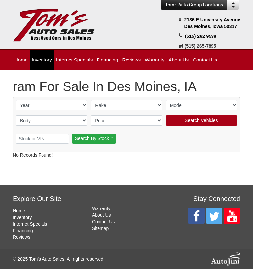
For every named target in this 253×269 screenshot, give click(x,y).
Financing (23, 230)
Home (19, 210)
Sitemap (100, 228)
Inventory (22, 217)
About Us (101, 215)
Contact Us (103, 221)
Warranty (101, 208)
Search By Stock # (94, 138)
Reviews (21, 237)
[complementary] (233, 249)
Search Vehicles (201, 120)
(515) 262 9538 (200, 36)
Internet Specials (30, 224)
